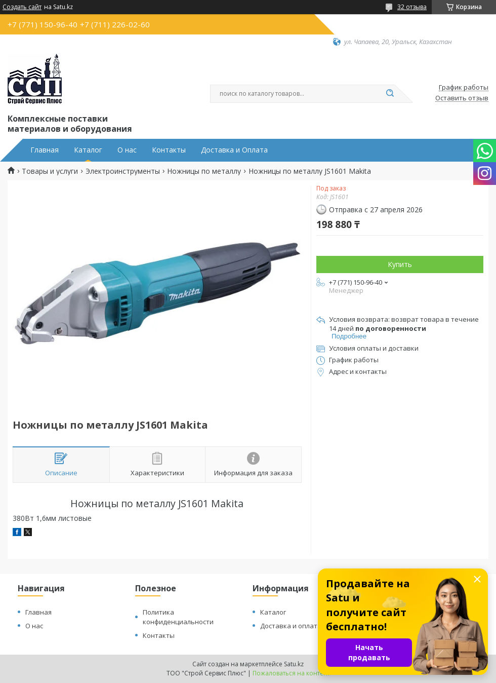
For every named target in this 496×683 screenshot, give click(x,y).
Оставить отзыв (461, 98)
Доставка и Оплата (234, 150)
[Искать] (390, 94)
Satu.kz (294, 664)
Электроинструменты (123, 171)
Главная (44, 150)
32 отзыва (412, 7)
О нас (127, 150)
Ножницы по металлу (204, 171)
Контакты (169, 150)
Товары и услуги (50, 171)
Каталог (88, 150)
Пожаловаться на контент (291, 673)
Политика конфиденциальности (178, 617)
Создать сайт (22, 7)
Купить (400, 264)
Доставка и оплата (290, 625)
